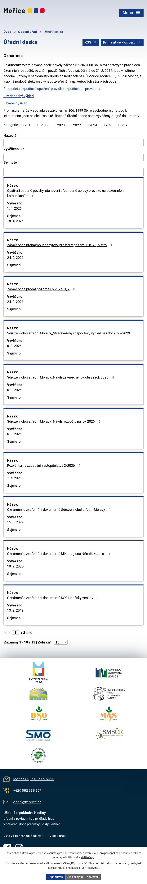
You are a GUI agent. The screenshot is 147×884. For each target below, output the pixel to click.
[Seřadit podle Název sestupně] (18, 135)
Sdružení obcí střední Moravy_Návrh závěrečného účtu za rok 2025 (61, 377)
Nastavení (93, 876)
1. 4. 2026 (14, 208)
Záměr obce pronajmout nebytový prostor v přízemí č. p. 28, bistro (60, 245)
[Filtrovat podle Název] (73, 142)
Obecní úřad (27, 32)
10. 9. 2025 (15, 566)
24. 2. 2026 (15, 258)
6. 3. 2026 (14, 346)
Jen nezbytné (75, 876)
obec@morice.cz (27, 802)
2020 (61, 125)
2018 (28, 125)
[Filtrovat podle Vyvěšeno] (73, 157)
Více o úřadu (58, 836)
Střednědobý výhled (18, 96)
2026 (125, 125)
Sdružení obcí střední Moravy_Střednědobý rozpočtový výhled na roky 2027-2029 (72, 333)
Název (9, 135)
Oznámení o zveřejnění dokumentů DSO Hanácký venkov (53, 598)
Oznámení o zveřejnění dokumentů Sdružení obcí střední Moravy (59, 510)
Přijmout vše (56, 876)
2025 (109, 125)
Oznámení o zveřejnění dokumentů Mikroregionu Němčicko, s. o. (59, 554)
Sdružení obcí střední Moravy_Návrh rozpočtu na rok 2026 (54, 421)
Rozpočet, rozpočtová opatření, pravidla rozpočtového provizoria (51, 89)
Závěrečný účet (15, 103)
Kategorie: (11, 125)
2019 (44, 125)
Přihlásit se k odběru (122, 42)
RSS (91, 42)
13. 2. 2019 (15, 610)
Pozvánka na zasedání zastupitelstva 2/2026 (44, 465)
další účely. (87, 857)
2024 (93, 125)
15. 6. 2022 (15, 522)
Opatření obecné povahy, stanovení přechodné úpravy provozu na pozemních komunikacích (65, 193)
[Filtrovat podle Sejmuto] (73, 172)
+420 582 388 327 (27, 790)
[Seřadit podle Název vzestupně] (18, 133)
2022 (77, 125)
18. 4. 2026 (15, 221)
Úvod (7, 32)
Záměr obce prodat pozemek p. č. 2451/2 (41, 289)
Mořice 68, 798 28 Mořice (33, 779)
